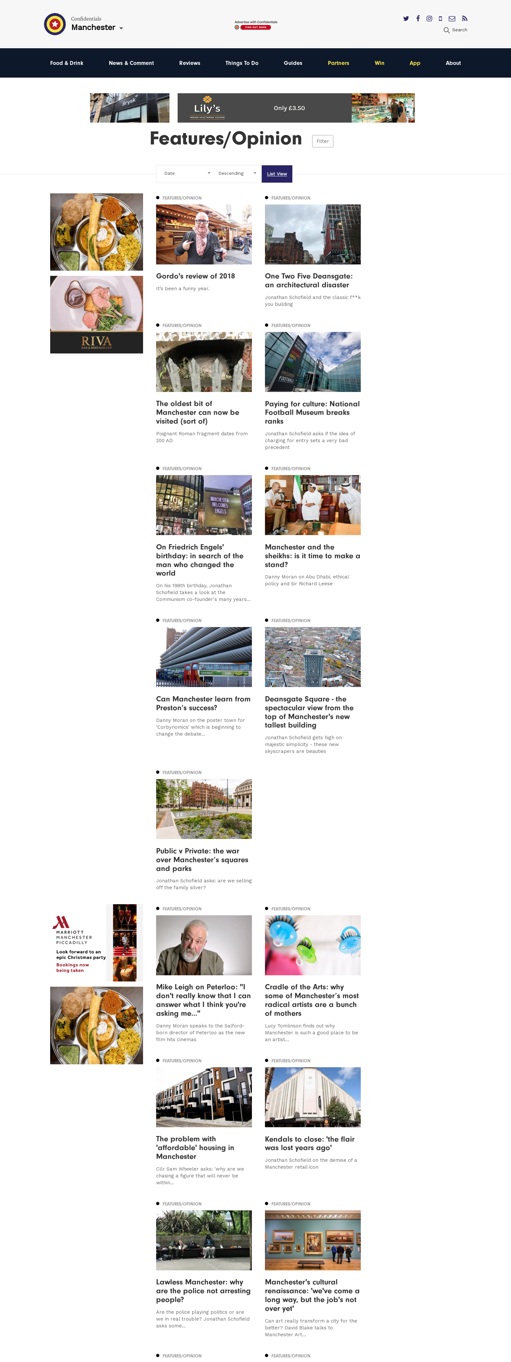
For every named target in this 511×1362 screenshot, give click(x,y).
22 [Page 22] (324, 1117)
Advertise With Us (319, 1244)
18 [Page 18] (274, 1117)
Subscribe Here (316, 1253)
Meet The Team (317, 1281)
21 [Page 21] (314, 1117)
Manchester (65, 1234)
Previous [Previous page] (172, 1116)
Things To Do (242, 62)
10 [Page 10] (198, 1117)
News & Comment (131, 62)
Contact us (311, 1234)
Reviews (189, 62)
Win (380, 62)
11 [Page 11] (208, 1117)
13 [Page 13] (226, 1117)
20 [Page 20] (304, 1117)
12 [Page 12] (217, 1117)
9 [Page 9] (190, 1117)
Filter (322, 141)
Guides (293, 62)
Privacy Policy (314, 1262)
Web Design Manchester (321, 1354)
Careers (307, 1290)
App (415, 62)
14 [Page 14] (236, 1117)
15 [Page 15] (245, 1117)
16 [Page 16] (255, 1117)
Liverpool (61, 1253)
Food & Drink (66, 62)
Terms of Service (318, 1272)
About (453, 62)
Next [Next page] (340, 1116)
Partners (338, 62)
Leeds (57, 1244)
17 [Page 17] (265, 1117)
